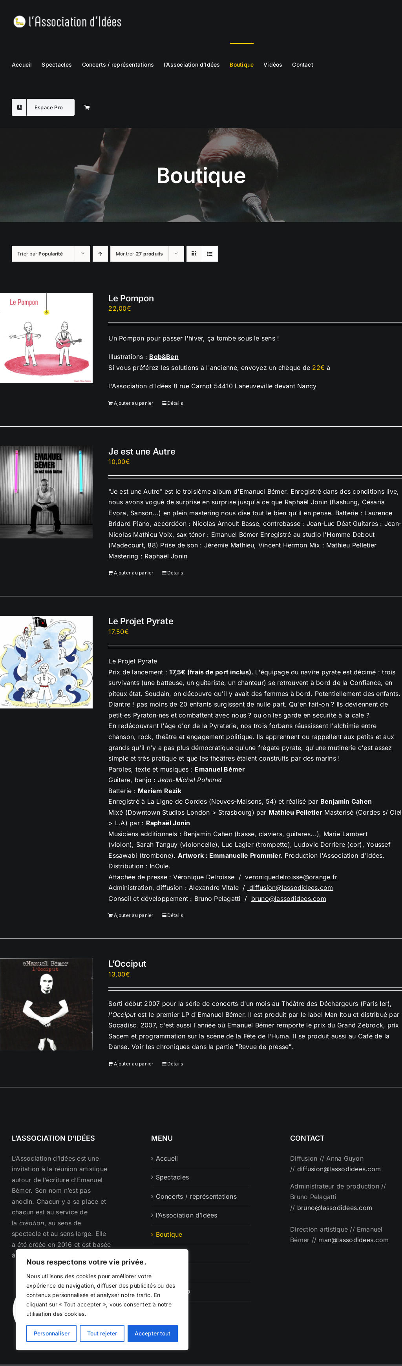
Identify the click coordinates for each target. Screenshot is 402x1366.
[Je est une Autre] (46, 492)
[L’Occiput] (46, 1004)
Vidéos (166, 1253)
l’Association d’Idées (186, 1215)
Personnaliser (51, 1333)
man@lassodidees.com (353, 1240)
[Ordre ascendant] (100, 254)
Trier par (40, 254)
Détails (175, 403)
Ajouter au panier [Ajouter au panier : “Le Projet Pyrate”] (133, 915)
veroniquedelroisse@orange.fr (291, 877)
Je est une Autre (141, 451)
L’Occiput (127, 963)
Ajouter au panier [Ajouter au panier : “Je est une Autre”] (133, 573)
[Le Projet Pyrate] (46, 662)
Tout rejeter (102, 1333)
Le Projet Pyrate (140, 621)
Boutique (169, 1234)
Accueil (167, 1158)
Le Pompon (130, 298)
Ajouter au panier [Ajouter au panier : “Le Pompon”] (133, 403)
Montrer (139, 254)
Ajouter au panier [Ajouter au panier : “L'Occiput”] (133, 1064)
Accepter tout (152, 1333)
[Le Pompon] (46, 338)
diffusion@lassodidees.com (291, 887)
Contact (168, 1272)
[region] (102, 1299)
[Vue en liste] (209, 253)
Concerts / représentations (196, 1196)
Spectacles (172, 1177)
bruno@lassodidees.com (288, 898)
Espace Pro (173, 1291)
